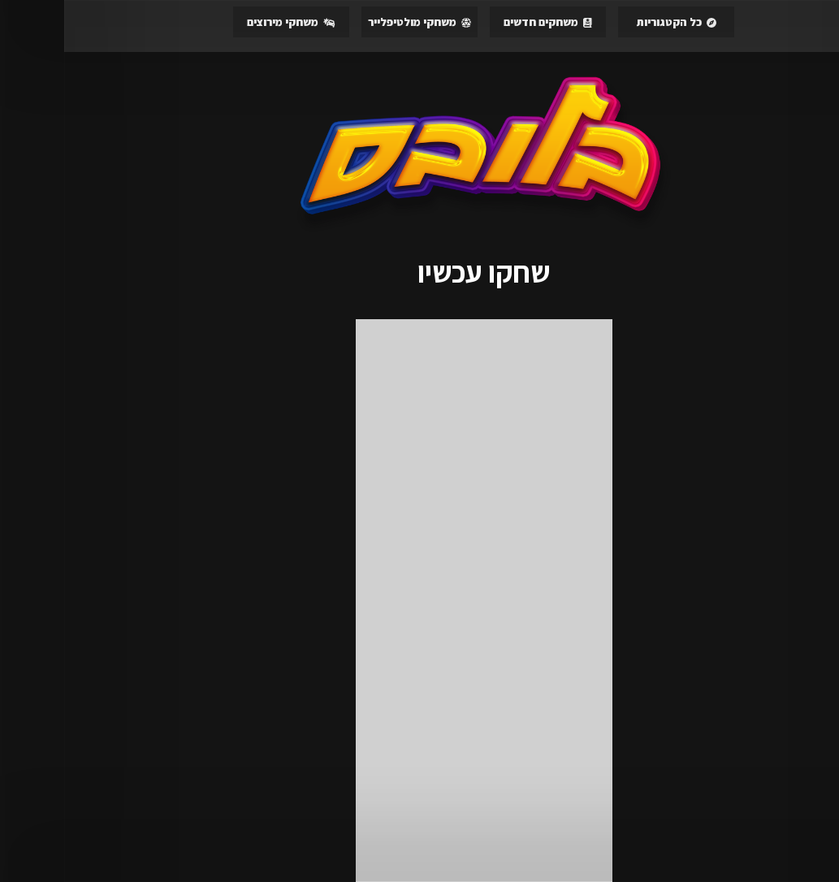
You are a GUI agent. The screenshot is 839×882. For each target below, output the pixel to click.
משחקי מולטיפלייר (355, 22)
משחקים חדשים (483, 22)
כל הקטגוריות (612, 22)
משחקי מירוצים (227, 22)
